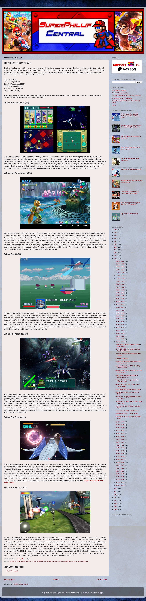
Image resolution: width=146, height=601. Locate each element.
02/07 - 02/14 (120, 471)
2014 (116, 492)
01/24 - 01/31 (120, 477)
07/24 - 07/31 (120, 324)
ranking (17, 561)
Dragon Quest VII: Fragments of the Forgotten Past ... (127, 380)
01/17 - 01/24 (120, 479)
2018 (116, 253)
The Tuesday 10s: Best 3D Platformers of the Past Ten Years (130, 115)
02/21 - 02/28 (120, 465)
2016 (116, 258)
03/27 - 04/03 (120, 451)
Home (56, 579)
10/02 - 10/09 (120, 295)
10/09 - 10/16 (120, 293)
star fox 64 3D (38, 561)
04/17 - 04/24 (120, 442)
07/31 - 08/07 (120, 321)
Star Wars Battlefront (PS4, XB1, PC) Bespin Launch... (127, 367)
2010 (116, 503)
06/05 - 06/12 (120, 422)
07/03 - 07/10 (120, 333)
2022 (116, 241)
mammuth (86, 593)
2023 (116, 238)
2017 (116, 255)
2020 (116, 247)
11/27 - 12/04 (120, 272)
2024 (116, 235)
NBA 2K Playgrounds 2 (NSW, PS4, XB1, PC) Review (130, 203)
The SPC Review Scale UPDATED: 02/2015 (126, 95)
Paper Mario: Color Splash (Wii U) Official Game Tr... (126, 376)
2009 (116, 506)
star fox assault (63, 561)
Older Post (102, 579)
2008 (116, 509)
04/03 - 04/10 (120, 448)
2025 (116, 232)
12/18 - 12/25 (120, 264)
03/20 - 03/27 (120, 454)
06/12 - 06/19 (120, 342)
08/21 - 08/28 (120, 313)
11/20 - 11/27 (120, 275)
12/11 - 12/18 (120, 267)
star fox (23, 561)
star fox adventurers (50, 561)
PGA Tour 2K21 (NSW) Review (131, 169)
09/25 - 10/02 (120, 298)
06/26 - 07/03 (120, 336)
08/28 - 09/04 (120, 310)
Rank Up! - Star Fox (121, 358)
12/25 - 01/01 (120, 261)
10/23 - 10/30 (120, 287)
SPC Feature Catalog (119, 90)
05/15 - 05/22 (120, 430)
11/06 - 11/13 (120, 281)
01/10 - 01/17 (120, 482)
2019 (116, 250)
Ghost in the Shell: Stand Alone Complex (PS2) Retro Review (131, 126)
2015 (116, 489)
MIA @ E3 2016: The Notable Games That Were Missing (127, 350)
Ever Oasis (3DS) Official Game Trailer (128, 389)
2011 (116, 500)
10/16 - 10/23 (120, 290)
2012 (116, 497)
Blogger (100, 593)
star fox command (74, 561)
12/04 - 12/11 (120, 270)
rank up (11, 561)
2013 (116, 495)
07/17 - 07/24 (120, 327)
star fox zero (85, 561)
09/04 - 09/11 (120, 307)
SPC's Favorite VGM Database (122, 98)
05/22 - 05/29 (120, 428)
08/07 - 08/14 (120, 319)
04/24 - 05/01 (120, 439)
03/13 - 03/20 (120, 456)
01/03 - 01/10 (120, 485)
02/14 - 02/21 (120, 468)
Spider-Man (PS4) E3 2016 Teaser (126, 413)
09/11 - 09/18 (120, 304)
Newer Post (9, 579)
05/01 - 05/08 (120, 436)
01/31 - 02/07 (120, 474)
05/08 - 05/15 (120, 433)
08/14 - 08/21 (120, 316)
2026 (116, 230)
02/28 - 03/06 (120, 462)
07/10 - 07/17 (120, 330)
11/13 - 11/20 (120, 278)
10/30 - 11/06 (120, 284)
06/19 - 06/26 (120, 339)
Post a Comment (12, 571)
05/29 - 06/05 (120, 425)
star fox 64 (29, 561)
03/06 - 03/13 (120, 459)
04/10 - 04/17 (120, 445)
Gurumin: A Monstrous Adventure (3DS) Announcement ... (128, 362)
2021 (116, 244)
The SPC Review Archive (120, 93)
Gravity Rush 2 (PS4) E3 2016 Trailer (127, 411)
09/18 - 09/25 (120, 301)
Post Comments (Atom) (20, 584)
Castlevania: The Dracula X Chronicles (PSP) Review (130, 192)
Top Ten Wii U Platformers (129, 214)
